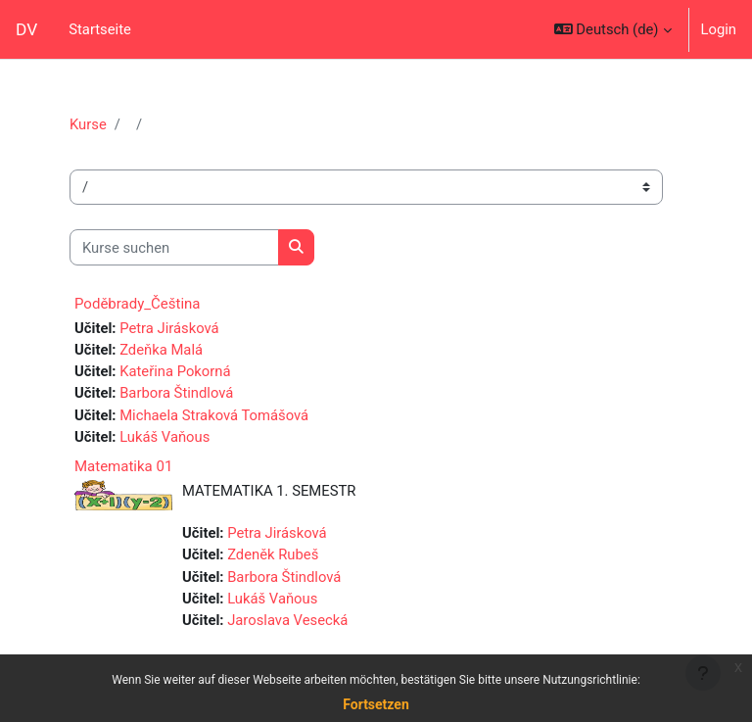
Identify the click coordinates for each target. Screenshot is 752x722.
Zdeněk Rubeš (272, 554)
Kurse (88, 124)
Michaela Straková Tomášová (213, 415)
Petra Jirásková (168, 328)
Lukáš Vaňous (164, 437)
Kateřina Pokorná (174, 371)
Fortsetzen (376, 704)
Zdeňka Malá (161, 350)
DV (26, 29)
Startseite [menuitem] (100, 29)
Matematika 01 (123, 466)
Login (719, 29)
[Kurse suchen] (174, 247)
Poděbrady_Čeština (137, 304)
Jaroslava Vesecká (287, 620)
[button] (612, 29)
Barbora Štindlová (176, 393)
